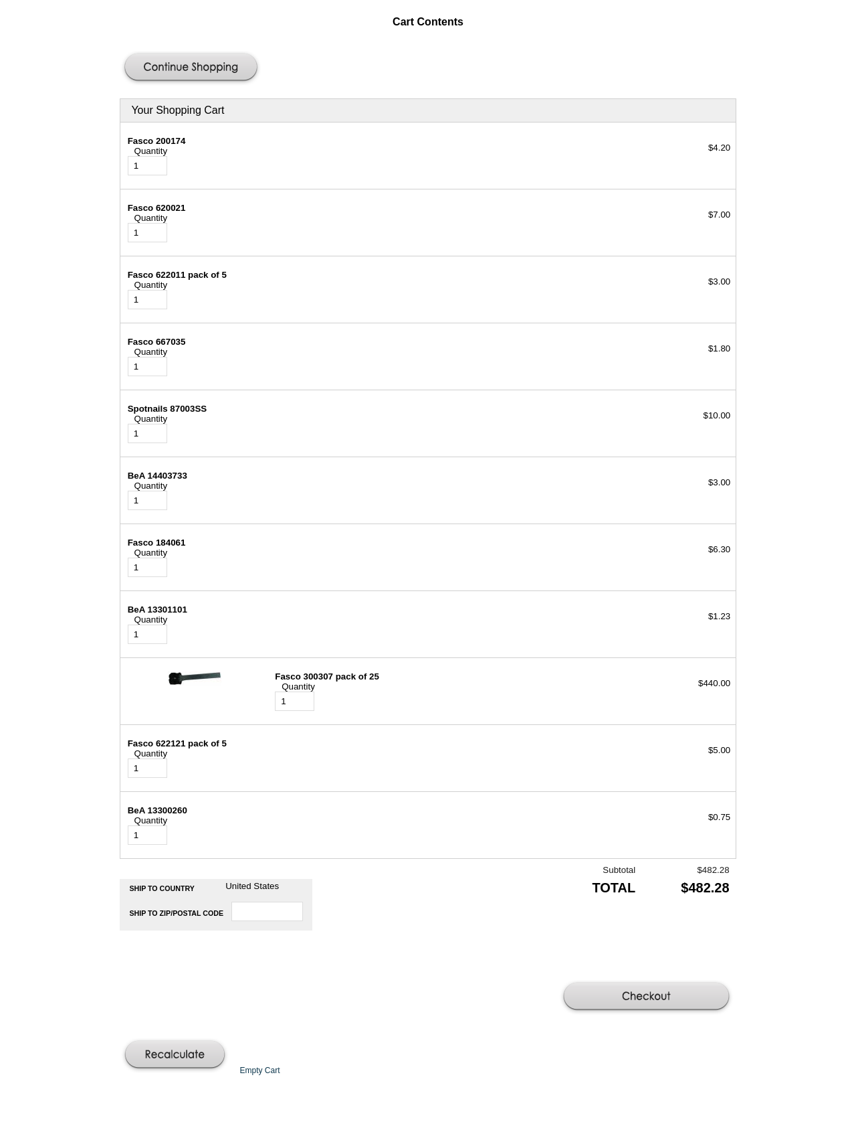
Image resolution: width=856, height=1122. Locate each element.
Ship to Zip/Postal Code (176, 913)
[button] (192, 68)
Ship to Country (162, 888)
